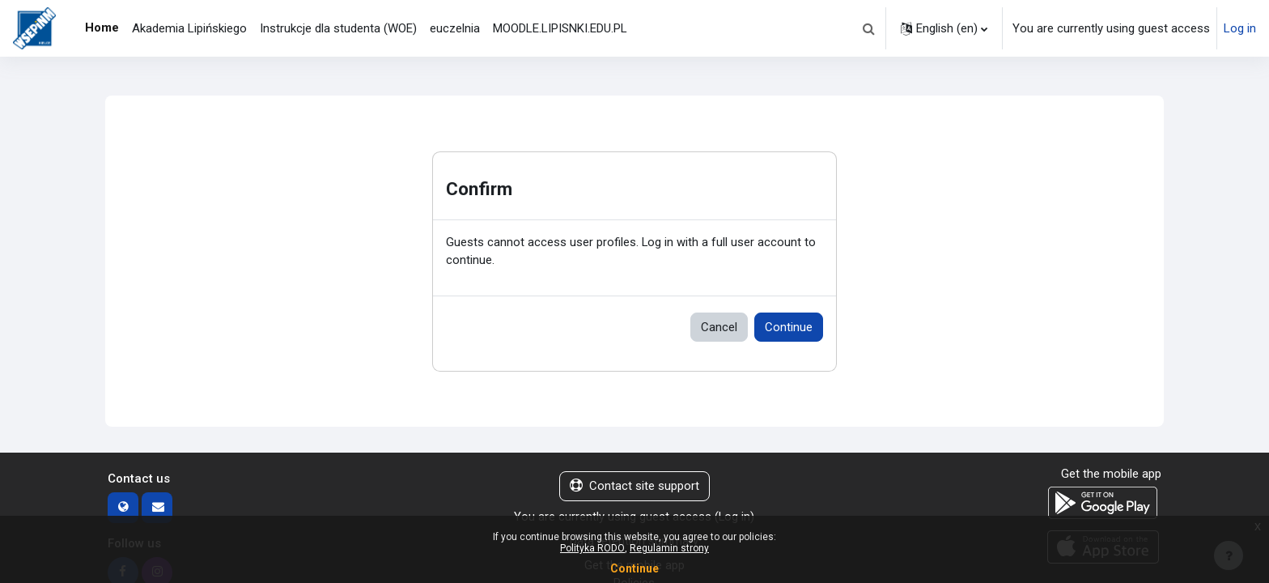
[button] (868, 28)
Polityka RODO (592, 548)
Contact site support (634, 486)
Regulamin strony (669, 548)
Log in (1240, 28)
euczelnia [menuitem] (455, 28)
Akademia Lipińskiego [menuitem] (189, 28)
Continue (789, 327)
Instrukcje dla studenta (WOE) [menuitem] (338, 28)
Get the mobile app (1111, 474)
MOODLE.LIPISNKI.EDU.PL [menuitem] (560, 28)
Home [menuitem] (102, 27)
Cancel (719, 327)
